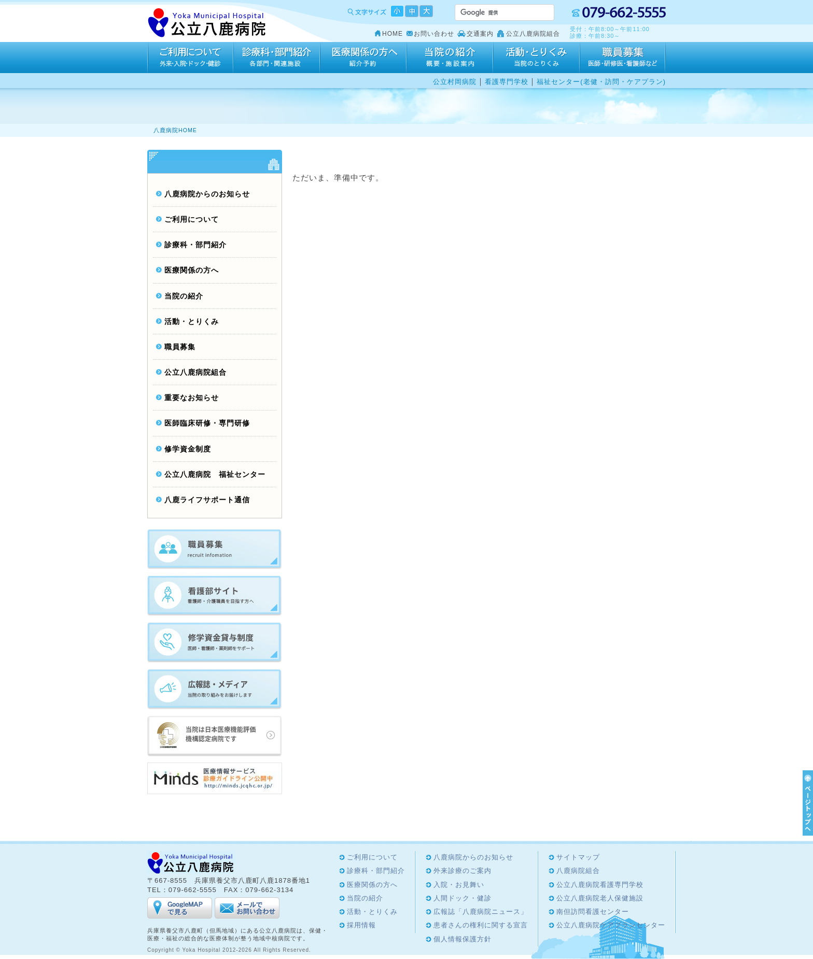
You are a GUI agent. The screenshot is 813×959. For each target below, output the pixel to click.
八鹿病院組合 (578, 871)
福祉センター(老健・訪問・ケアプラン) (601, 82)
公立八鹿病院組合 (533, 33)
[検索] (492, 12)
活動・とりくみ (536, 57)
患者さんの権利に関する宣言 (480, 925)
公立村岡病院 (454, 82)
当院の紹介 (449, 57)
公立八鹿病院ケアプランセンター (610, 925)
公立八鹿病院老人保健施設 (599, 898)
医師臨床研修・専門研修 (207, 423)
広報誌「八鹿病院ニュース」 (480, 911)
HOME (392, 33)
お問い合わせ (434, 33)
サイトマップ (578, 857)
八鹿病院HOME (175, 130)
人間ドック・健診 (462, 898)
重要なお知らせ (191, 398)
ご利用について (190, 57)
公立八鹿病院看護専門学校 (599, 885)
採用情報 (623, 57)
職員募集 (179, 347)
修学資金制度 (187, 449)
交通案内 (480, 33)
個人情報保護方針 (462, 939)
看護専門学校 (506, 82)
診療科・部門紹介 (276, 57)
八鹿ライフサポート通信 (207, 500)
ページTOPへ (806, 803)
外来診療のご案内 (462, 871)
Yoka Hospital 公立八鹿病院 (207, 23)
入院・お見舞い (458, 885)
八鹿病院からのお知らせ (207, 194)
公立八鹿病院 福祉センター (214, 474)
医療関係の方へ (363, 57)
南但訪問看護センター (592, 911)
